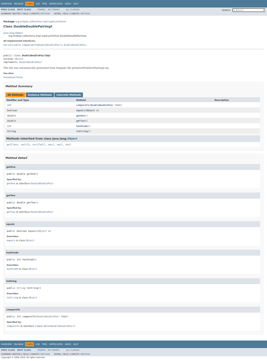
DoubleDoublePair (49, 45)
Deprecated (56, 4)
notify (25, 144)
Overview (6, 4)
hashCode (82, 126)
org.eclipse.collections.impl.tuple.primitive (40, 21)
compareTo (82, 105)
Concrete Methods (69, 94)
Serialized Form (13, 77)
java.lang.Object (13, 33)
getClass (12, 144)
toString (82, 131)
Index (68, 4)
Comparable (29, 45)
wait (51, 144)
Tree (44, 4)
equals (80, 110)
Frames (41, 9)
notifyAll (39, 144)
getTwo (80, 120)
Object (19, 58)
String (11, 131)
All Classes (73, 9)
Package (18, 4)
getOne (80, 115)
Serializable (12, 45)
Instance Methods (40, 94)
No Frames (54, 9)
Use (38, 4)
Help (75, 4)
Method (45, 13)
